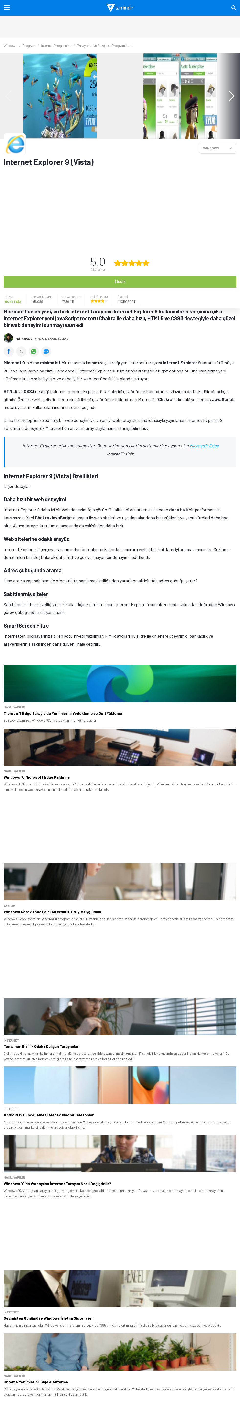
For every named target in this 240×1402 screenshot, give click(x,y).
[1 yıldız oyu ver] (117, 263)
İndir (120, 281)
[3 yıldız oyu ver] (131, 263)
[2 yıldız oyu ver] (124, 263)
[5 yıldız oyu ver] (145, 263)
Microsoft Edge (204, 445)
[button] (229, 96)
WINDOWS (211, 148)
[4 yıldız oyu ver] (138, 263)
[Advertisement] (111, 207)
